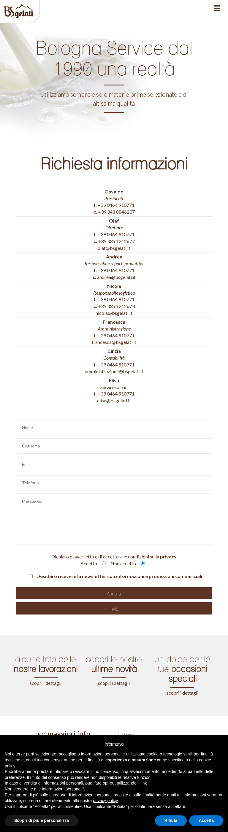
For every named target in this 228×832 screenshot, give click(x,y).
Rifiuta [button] (171, 820)
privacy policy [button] (105, 800)
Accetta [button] (206, 820)
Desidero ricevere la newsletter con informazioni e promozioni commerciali (115, 576)
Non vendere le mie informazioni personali (43, 789)
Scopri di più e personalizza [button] (41, 820)
